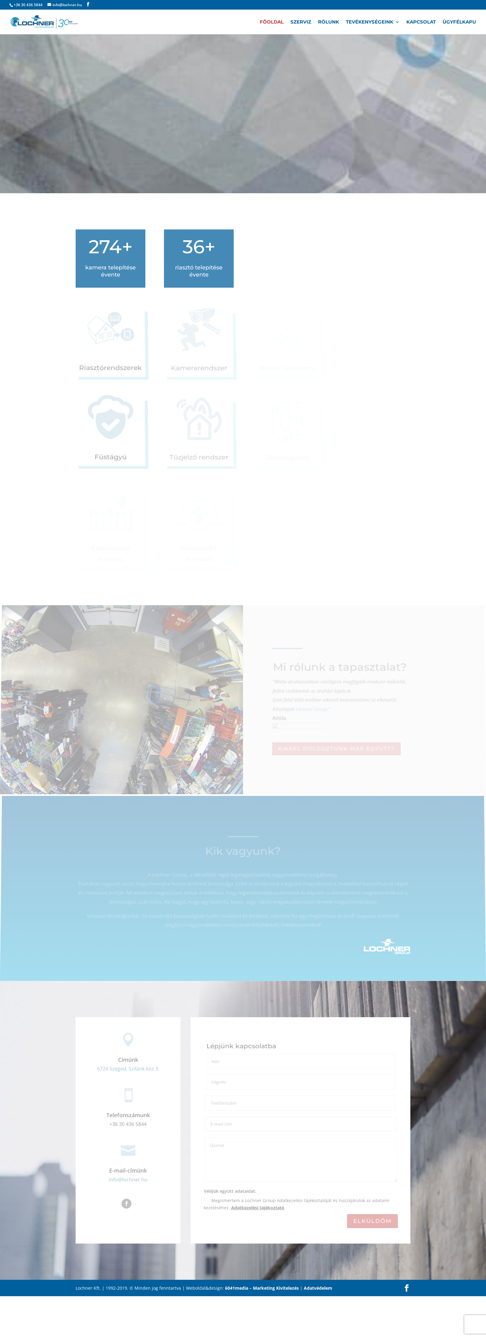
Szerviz (300, 22)
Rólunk (328, 22)
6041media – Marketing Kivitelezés (262, 1288)
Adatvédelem (318, 1288)
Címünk (128, 1060)
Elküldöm (372, 1221)
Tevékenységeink (369, 22)
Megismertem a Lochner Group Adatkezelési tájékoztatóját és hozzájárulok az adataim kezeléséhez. (296, 1205)
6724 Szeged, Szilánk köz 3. (128, 1069)
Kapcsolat (421, 22)
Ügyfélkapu (459, 22)
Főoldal (272, 22)
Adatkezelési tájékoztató (257, 1208)
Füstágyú (111, 457)
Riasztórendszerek (110, 368)
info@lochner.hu (128, 1179)
